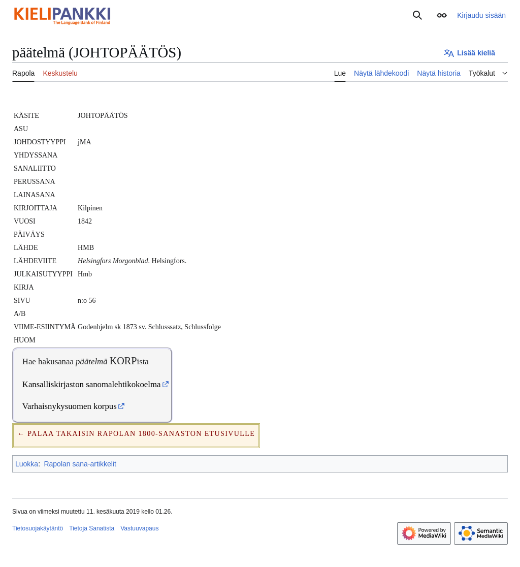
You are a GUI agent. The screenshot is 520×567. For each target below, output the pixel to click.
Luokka (26, 464)
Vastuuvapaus (139, 528)
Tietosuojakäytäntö (37, 528)
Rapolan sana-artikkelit (80, 464)
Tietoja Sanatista (91, 528)
